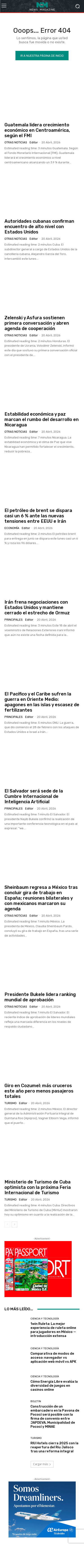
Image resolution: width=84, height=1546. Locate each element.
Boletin (35, 1401)
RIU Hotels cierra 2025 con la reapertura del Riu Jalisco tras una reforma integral (54, 1447)
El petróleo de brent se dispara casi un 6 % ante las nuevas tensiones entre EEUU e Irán (38, 516)
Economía (11, 528)
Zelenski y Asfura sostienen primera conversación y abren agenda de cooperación (36, 323)
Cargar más (42, 1464)
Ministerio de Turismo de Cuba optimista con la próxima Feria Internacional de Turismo (37, 1187)
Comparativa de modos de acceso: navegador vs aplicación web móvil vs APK (53, 1358)
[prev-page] (7, 1224)
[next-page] (14, 1224)
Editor (34, 142)
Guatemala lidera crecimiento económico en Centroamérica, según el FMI (37, 130)
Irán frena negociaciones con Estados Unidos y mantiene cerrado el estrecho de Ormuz (37, 607)
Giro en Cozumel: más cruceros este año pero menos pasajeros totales (38, 1091)
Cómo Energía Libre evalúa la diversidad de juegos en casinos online (54, 1386)
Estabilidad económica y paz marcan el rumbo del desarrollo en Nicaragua (41, 419)
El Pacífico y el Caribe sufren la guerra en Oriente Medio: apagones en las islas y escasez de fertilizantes (41, 702)
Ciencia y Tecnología (44, 1318)
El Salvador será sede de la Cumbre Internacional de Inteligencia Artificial (33, 796)
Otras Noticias (15, 142)
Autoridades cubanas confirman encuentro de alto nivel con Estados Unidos (39, 226)
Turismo (10, 1103)
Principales (13, 619)
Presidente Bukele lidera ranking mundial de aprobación (40, 997)
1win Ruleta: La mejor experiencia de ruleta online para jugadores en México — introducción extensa (53, 1330)
